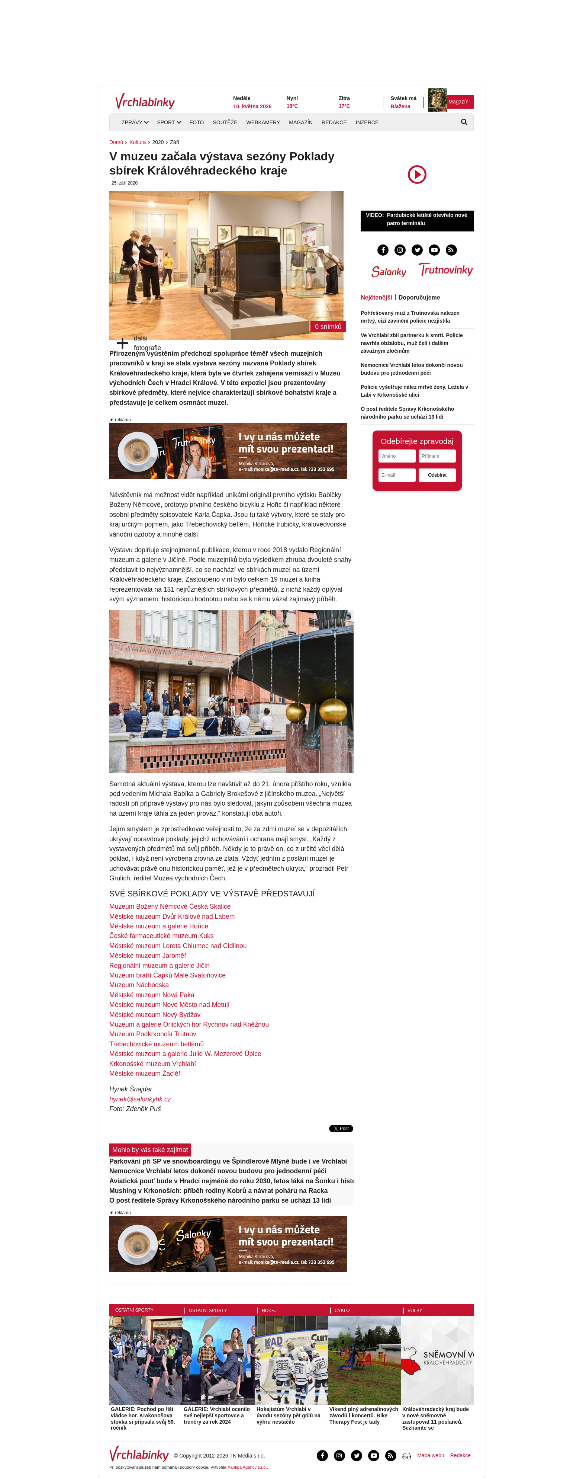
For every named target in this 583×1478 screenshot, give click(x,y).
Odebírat (437, 475)
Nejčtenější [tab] (376, 297)
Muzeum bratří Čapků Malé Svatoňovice (167, 975)
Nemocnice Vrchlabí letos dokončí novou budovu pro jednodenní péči (217, 1171)
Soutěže (225, 122)
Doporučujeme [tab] (419, 297)
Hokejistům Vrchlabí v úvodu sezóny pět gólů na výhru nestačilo (289, 1415)
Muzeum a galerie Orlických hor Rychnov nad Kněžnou (189, 1024)
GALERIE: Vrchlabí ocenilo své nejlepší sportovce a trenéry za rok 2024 (217, 1415)
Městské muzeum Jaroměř (147, 955)
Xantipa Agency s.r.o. (247, 1467)
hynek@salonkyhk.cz (140, 1099)
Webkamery (263, 122)
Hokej (269, 1310)
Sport (166, 122)
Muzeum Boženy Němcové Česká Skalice (170, 906)
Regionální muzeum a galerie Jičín (159, 965)
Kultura (137, 142)
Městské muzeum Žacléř (145, 1073)
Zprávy (132, 122)
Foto (197, 122)
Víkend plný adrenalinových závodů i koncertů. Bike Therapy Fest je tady (363, 1415)
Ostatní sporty (134, 1310)
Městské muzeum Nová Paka (151, 995)
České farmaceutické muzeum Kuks (161, 936)
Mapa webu (430, 1455)
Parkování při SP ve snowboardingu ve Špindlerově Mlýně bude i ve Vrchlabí (228, 1161)
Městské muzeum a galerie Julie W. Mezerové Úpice (185, 1054)
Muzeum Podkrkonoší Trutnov (152, 1034)
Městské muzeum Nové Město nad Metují (169, 1004)
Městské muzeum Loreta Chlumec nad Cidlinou (178, 946)
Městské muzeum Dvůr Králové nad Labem (172, 916)
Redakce (334, 122)
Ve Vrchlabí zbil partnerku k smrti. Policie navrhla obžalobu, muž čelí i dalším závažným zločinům (412, 343)
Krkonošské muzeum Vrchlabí (152, 1064)
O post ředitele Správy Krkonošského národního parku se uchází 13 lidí (220, 1200)
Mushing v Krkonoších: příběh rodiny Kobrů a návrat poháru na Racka (218, 1190)
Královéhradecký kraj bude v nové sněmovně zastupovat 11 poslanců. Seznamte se (435, 1418)
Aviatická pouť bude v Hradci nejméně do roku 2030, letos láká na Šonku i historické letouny (231, 1181)
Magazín (458, 102)
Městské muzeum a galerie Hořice (158, 926)
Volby (415, 1310)
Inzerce (367, 122)
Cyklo (342, 1310)
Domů (116, 142)
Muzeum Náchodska (139, 985)
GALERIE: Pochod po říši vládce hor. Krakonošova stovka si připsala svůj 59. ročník (143, 1418)
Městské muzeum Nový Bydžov (154, 1014)
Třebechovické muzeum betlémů (156, 1044)
